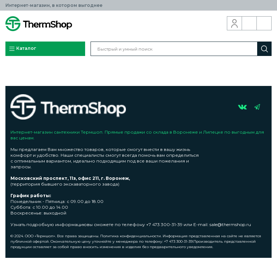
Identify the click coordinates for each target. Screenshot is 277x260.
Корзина (264, 23)
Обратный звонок (249, 23)
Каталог (22, 49)
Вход (234, 23)
